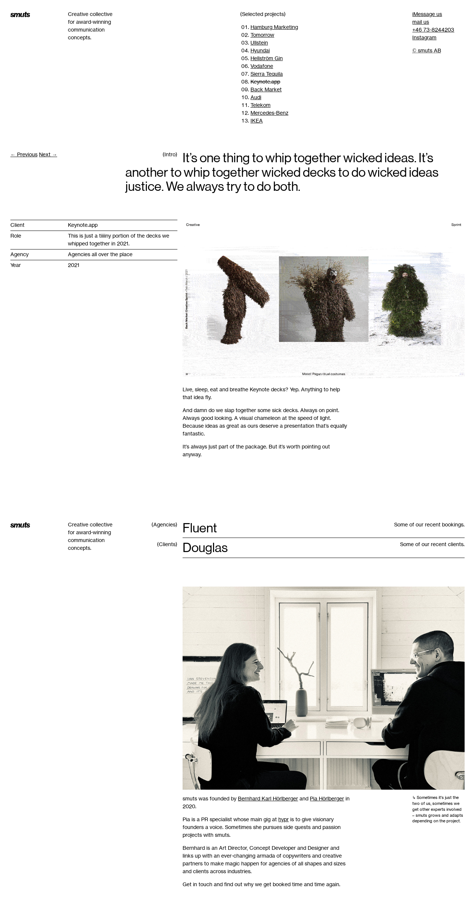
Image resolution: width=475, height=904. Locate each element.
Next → (48, 154)
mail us (420, 22)
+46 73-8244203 (433, 29)
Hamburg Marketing (274, 27)
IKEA (256, 120)
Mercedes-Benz (269, 113)
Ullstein (259, 42)
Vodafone (261, 66)
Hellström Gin (266, 58)
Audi (255, 97)
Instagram (424, 37)
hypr (283, 819)
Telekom (260, 105)
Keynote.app (265, 81)
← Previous (23, 154)
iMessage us (427, 14)
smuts (20, 14)
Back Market (266, 89)
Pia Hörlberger (327, 798)
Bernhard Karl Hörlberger (268, 798)
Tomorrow (262, 35)
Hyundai (260, 50)
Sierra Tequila (266, 74)
